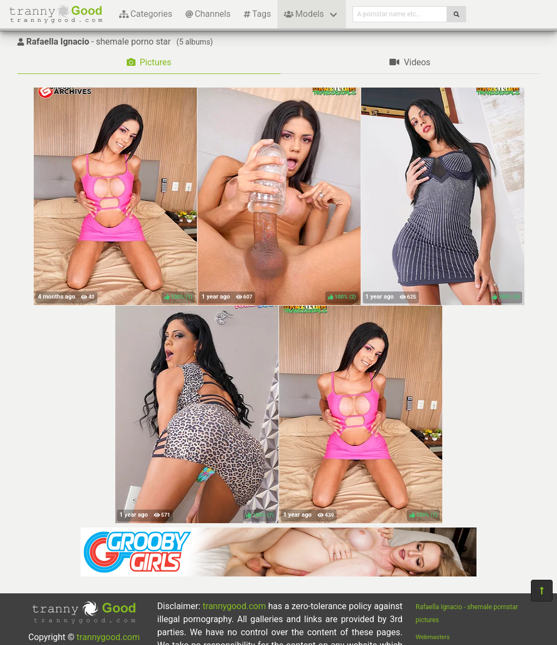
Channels (208, 14)
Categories (145, 14)
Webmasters (433, 637)
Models (304, 14)
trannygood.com (108, 637)
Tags (257, 14)
